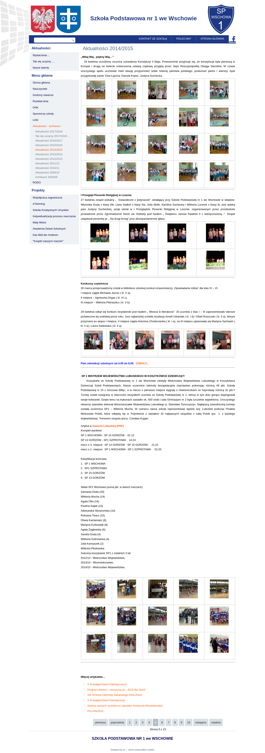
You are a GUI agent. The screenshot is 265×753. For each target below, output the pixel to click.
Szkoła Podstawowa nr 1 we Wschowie (143, 18)
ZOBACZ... (142, 363)
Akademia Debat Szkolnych (49, 228)
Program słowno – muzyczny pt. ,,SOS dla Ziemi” (116, 689)
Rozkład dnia (40, 101)
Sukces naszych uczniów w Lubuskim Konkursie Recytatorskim (125, 705)
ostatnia (216, 722)
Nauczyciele (40, 88)
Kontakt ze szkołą (153, 38)
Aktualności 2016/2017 (49, 140)
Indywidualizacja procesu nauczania (54, 216)
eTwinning (39, 203)
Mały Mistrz (39, 222)
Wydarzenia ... (41, 55)
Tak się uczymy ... (43, 61)
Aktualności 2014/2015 (49, 149)
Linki (35, 119)
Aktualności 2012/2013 (49, 158)
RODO (37, 182)
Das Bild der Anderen (45, 234)
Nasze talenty (41, 67)
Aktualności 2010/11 (47, 167)
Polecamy (183, 38)
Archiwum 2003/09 (46, 177)
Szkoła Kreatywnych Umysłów (51, 210)
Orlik (35, 107)
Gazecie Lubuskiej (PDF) (108, 425)
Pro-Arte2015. (95, 711)
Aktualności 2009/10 (47, 172)
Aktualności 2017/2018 (49, 131)
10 (188, 722)
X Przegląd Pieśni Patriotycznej (106, 700)
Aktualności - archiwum (46, 126)
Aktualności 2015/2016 (49, 145)
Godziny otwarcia (43, 95)
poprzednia (117, 722)
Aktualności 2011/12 (47, 163)
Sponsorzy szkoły (43, 113)
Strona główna (212, 38)
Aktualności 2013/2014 (49, 154)
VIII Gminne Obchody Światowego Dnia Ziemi (114, 694)
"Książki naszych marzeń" (48, 241)
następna (200, 722)
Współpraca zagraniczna (47, 197)
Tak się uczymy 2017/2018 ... (52, 136)
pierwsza (100, 722)
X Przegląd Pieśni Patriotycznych (107, 684)
